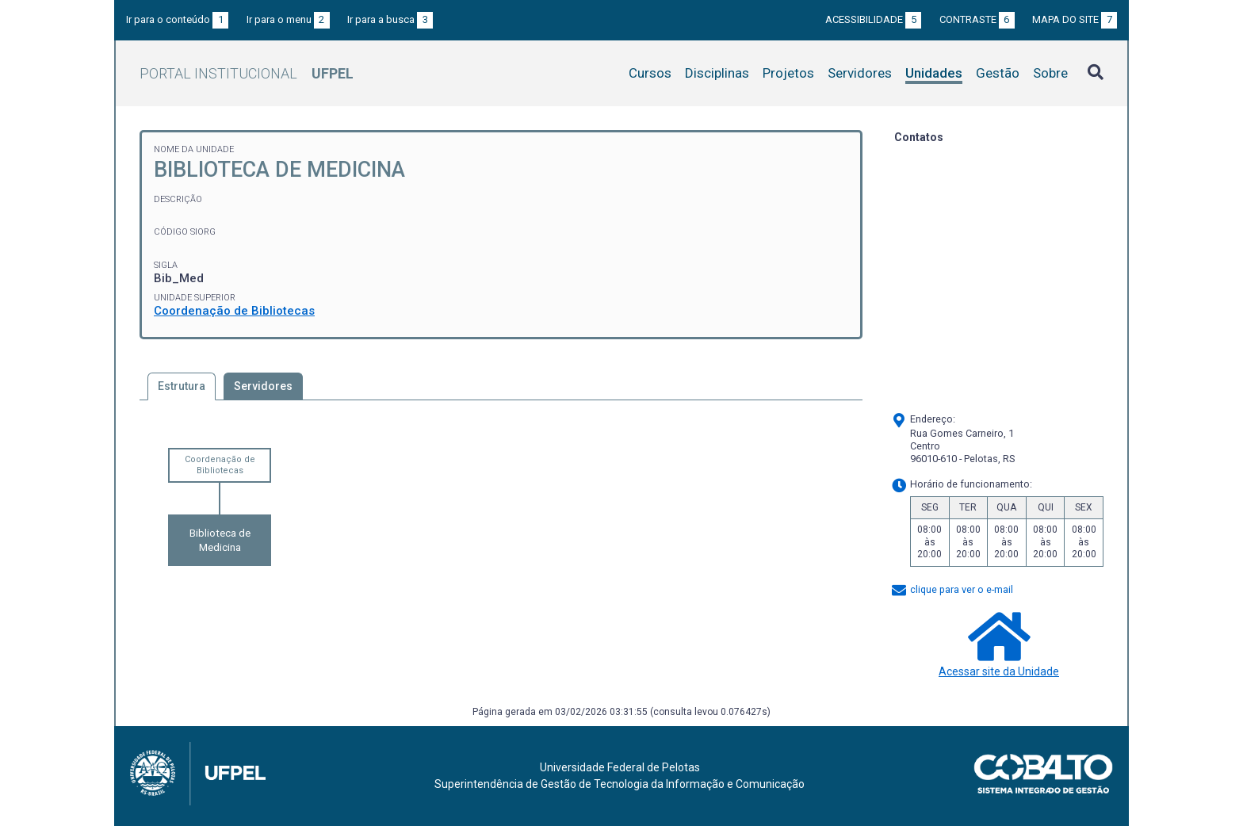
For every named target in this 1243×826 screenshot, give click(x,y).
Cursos (650, 73)
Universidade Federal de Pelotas (620, 767)
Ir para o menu (288, 19)
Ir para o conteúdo (177, 19)
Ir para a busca (390, 19)
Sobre (1050, 73)
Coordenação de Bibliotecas (234, 311)
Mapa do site (1074, 19)
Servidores (860, 73)
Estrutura (181, 386)
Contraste (977, 19)
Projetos (788, 73)
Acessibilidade (873, 19)
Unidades (933, 73)
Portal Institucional (247, 73)
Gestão (997, 73)
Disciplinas (717, 73)
